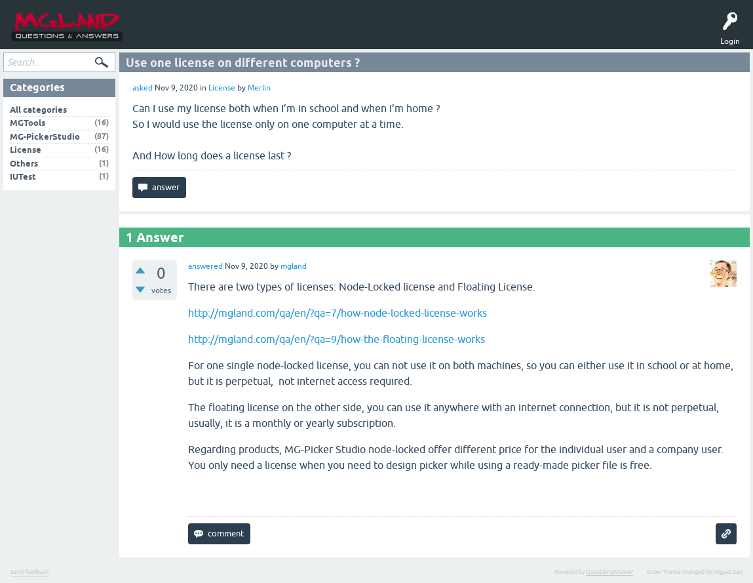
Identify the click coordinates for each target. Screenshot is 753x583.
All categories (38, 112)
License (221, 90)
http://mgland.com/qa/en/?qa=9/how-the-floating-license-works (336, 342)
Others (24, 166)
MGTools (291, 34)
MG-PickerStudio (45, 139)
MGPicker (330, 34)
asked (142, 90)
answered (205, 268)
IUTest (23, 179)
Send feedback (29, 574)
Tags (196, 34)
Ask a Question (243, 34)
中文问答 (369, 34)
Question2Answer (609, 574)
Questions (156, 34)
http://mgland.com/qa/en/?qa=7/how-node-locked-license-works (337, 315)
